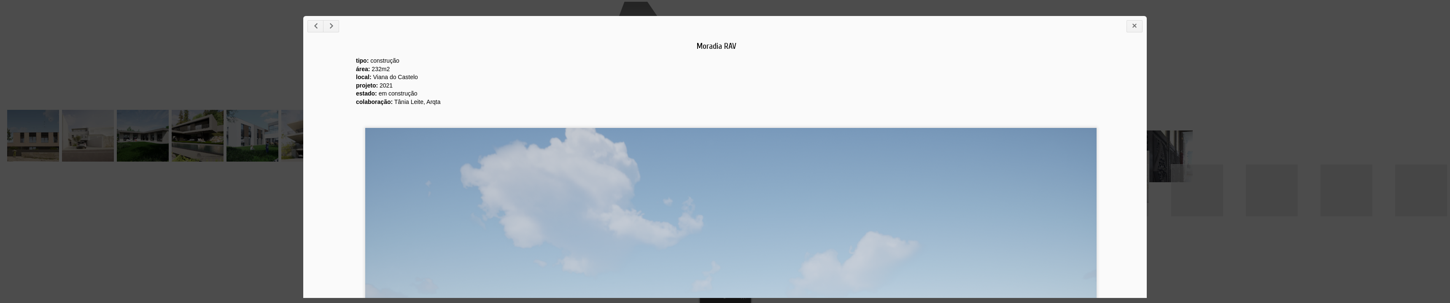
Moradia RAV (716, 46)
